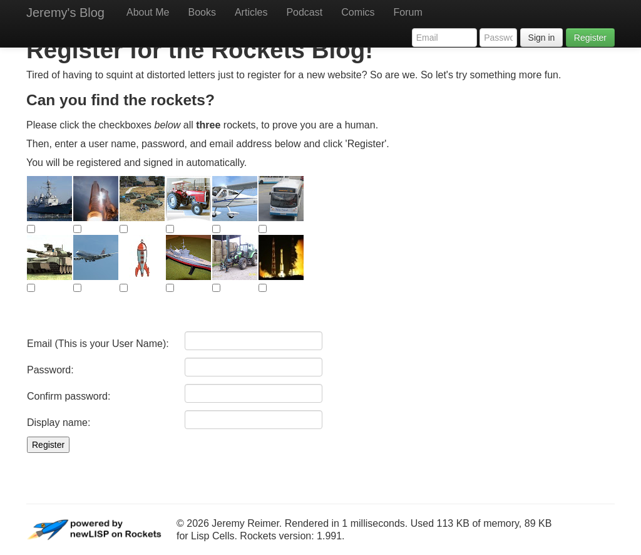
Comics (357, 12)
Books (201, 12)
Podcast (304, 12)
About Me (147, 12)
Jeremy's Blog (65, 12)
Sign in (541, 38)
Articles (251, 12)
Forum (408, 12)
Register (590, 38)
